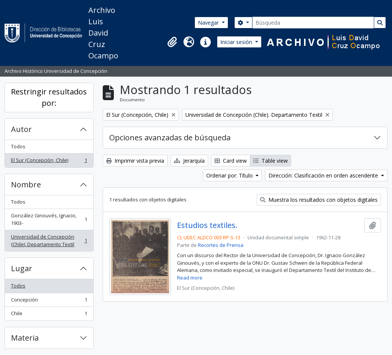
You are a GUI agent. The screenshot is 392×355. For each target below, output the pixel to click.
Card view (231, 160)
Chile (49, 315)
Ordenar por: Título (230, 175)
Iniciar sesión (237, 42)
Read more (189, 277)
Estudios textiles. (207, 225)
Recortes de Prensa (220, 245)
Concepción (49, 301)
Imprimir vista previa (135, 160)
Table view (270, 160)
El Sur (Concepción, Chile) (49, 162)
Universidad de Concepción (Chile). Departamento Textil (49, 240)
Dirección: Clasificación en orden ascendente (323, 175)
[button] (172, 42)
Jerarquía (189, 160)
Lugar (21, 268)
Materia (25, 338)
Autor (21, 129)
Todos (18, 146)
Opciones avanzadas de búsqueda (169, 137)
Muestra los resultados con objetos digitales (319, 199)
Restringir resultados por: (49, 97)
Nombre (26, 184)
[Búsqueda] (313, 22)
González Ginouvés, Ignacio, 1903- (49, 219)
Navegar (209, 22)
